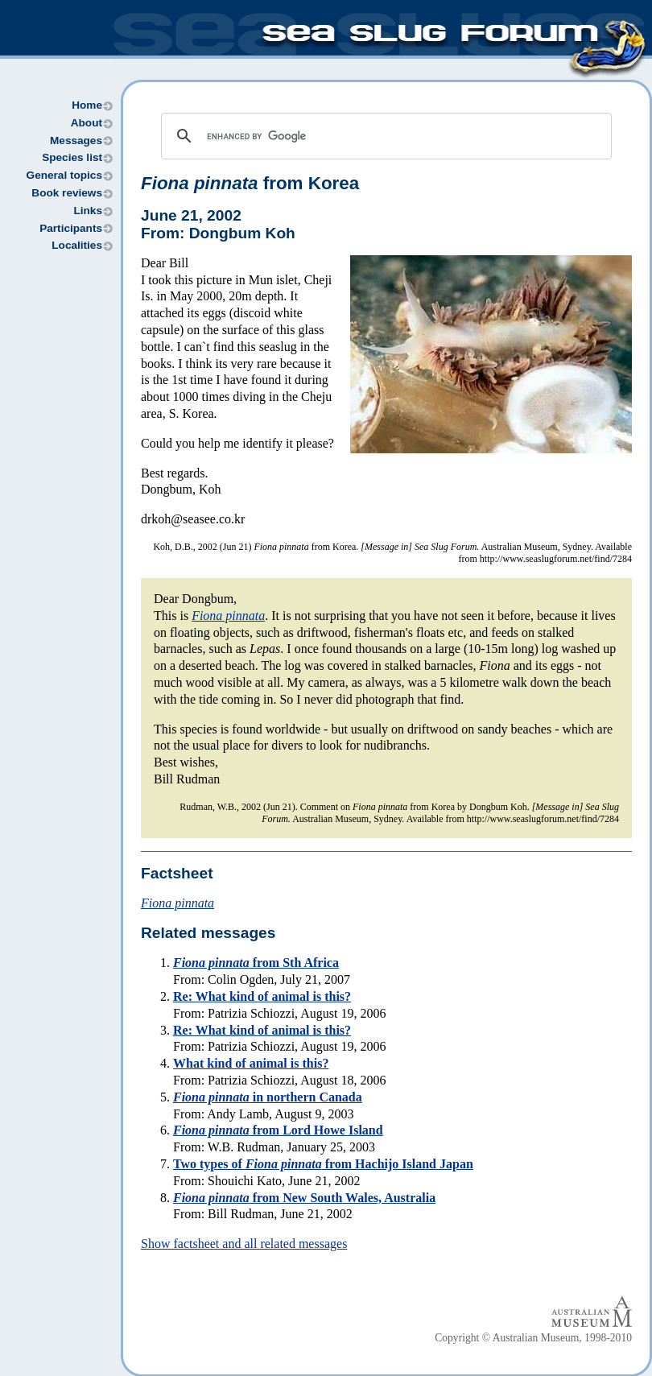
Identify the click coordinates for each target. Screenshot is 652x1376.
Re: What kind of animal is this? (262, 996)
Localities (77, 245)
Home (87, 105)
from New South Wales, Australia (304, 1198)
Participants (70, 228)
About (86, 123)
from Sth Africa (256, 962)
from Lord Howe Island (278, 1130)
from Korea (250, 183)
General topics (64, 175)
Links (87, 211)
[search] (384, 136)
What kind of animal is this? (250, 1063)
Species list (72, 157)
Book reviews (66, 193)
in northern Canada (267, 1097)
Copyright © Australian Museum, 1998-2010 (533, 1338)
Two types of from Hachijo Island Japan (323, 1164)
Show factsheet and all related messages (244, 1243)
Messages (76, 140)
